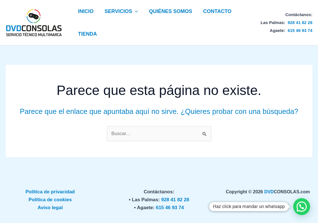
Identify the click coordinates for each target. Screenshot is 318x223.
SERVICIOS (120, 11)
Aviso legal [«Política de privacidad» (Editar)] (50, 207)
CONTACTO (214, 11)
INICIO (85, 11)
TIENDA (87, 34)
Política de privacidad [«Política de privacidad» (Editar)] (50, 191)
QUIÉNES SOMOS (168, 11)
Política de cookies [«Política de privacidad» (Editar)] (50, 199)
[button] (134, 11)
